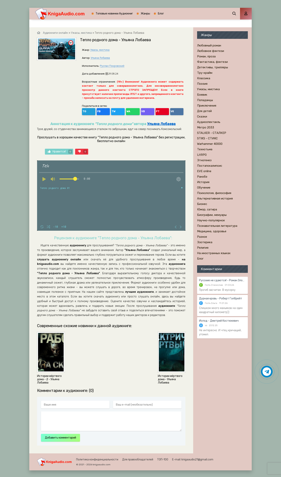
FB (93, 110)
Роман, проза (206, 56)
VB (119, 110)
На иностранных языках (213, 253)
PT (127, 110)
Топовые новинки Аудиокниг (114, 13)
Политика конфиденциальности (97, 458)
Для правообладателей (137, 458)
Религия (202, 247)
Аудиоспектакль (208, 122)
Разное (202, 236)
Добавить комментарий (60, 436)
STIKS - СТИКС (207, 138)
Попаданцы (205, 100)
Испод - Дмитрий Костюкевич (219, 320)
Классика (203, 78)
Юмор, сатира (207, 209)
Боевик (202, 94)
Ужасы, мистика (99, 49)
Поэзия (202, 83)
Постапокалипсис (209, 165)
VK (136, 110)
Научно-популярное (211, 220)
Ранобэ (202, 176)
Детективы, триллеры (212, 67)
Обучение (203, 187)
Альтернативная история (215, 198)
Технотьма (204, 149)
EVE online (204, 171)
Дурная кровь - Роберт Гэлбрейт (220, 298)
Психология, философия (214, 193)
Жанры (145, 13)
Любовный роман (209, 45)
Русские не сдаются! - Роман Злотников (222, 280)
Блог (161, 13)
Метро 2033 (205, 127)
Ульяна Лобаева (100, 57)
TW (102, 110)
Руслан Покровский (112, 65)
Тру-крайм (204, 73)
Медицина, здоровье (211, 231)
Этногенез (204, 160)
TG (85, 110)
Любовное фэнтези (210, 51)
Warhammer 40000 (209, 144)
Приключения (206, 105)
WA (111, 110)
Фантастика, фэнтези (212, 62)
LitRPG (202, 155)
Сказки (202, 116)
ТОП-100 (162, 458)
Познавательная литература (217, 226)
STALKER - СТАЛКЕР (211, 133)
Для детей (204, 111)
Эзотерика (204, 242)
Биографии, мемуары (212, 215)
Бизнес (202, 204)
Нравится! (60, 151)
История (203, 182)
